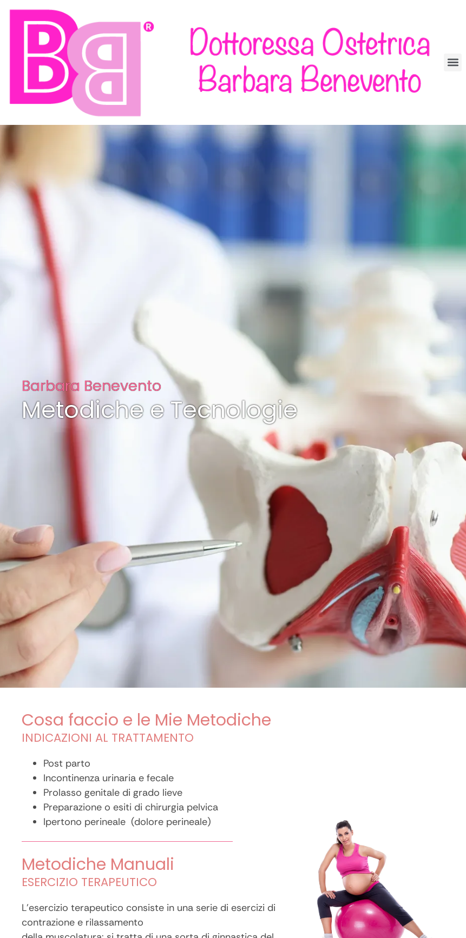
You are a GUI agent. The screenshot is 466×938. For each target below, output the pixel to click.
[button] (453, 62)
